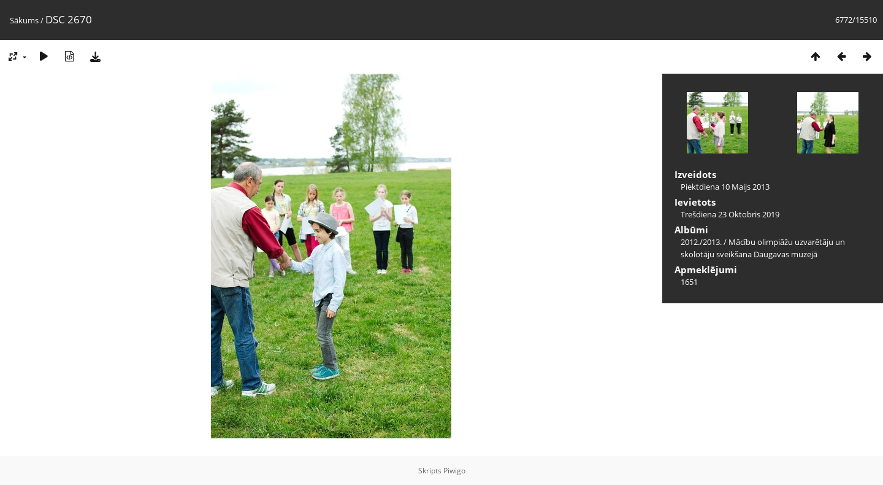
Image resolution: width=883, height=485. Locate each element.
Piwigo (454, 470)
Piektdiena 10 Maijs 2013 (725, 186)
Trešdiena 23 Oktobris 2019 (730, 214)
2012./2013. (701, 241)
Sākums (24, 20)
